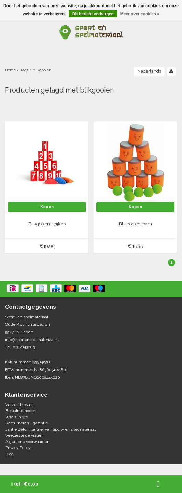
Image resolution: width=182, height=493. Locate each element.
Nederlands (149, 71)
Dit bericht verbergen (93, 14)
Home (10, 70)
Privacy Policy (18, 447)
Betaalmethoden (20, 410)
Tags (24, 70)
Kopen (47, 207)
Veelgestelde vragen (24, 435)
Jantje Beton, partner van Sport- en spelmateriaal (50, 429)
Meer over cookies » (139, 14)
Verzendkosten (19, 404)
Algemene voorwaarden (27, 441)
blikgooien (42, 70)
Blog (9, 454)
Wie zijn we (16, 417)
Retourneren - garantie (26, 423)
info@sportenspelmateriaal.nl (32, 339)
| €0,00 (24, 484)
